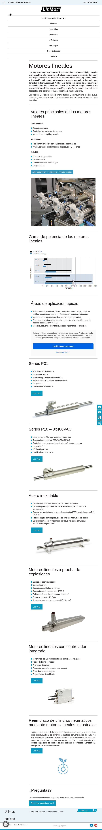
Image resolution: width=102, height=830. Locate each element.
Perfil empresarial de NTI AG (53, 18)
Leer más (37, 393)
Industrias (54, 29)
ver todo (85, 810)
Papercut (63, 826)
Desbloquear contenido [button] (63, 346)
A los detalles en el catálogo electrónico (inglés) (52, 172)
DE (85, 2)
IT (96, 2)
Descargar (53, 45)
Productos (53, 35)
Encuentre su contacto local (42, 803)
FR (93, 2)
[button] (6, 824)
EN (87, 2)
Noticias (53, 24)
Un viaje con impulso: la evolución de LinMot (46, 812)
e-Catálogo (53, 40)
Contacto (53, 56)
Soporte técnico (53, 51)
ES (91, 2)
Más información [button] (63, 352)
